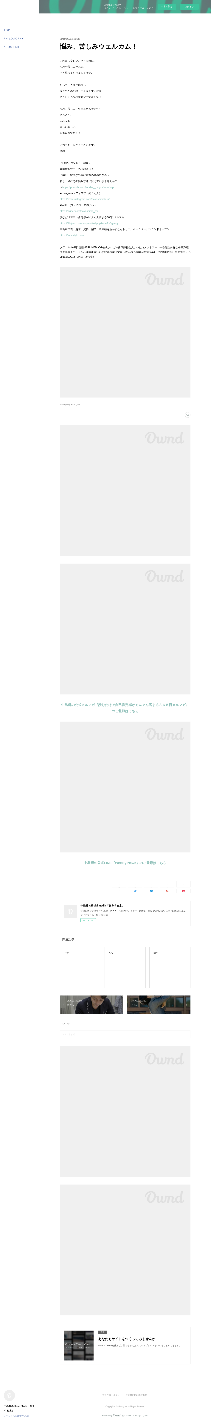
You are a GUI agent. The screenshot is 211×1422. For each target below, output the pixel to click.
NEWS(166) (65, 405)
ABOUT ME (12, 47)
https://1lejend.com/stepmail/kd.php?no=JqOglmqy (89, 223)
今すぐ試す (167, 6)
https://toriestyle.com (72, 235)
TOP (7, 30)
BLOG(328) (75, 405)
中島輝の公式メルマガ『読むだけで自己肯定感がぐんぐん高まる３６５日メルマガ (123, 705)
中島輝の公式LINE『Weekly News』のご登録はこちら (125, 863)
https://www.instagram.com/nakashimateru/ (85, 199)
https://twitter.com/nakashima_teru (79, 211)
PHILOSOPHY (14, 38)
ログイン (189, 6)
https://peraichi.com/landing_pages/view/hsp (88, 187)
